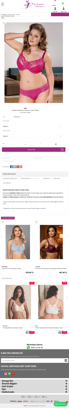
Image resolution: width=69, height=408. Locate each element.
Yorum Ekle (7, 158)
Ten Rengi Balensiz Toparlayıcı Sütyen (13, 327)
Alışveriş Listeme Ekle (9, 161)
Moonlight (4, 266)
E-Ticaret (29, 405)
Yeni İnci (5, 326)
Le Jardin (37, 266)
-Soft (25, 405)
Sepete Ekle (45, 149)
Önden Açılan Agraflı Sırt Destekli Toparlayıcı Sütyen (49, 327)
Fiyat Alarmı (39, 158)
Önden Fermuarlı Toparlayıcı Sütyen (11, 268)
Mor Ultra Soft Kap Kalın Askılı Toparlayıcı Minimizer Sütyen (51, 268)
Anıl (25, 108)
